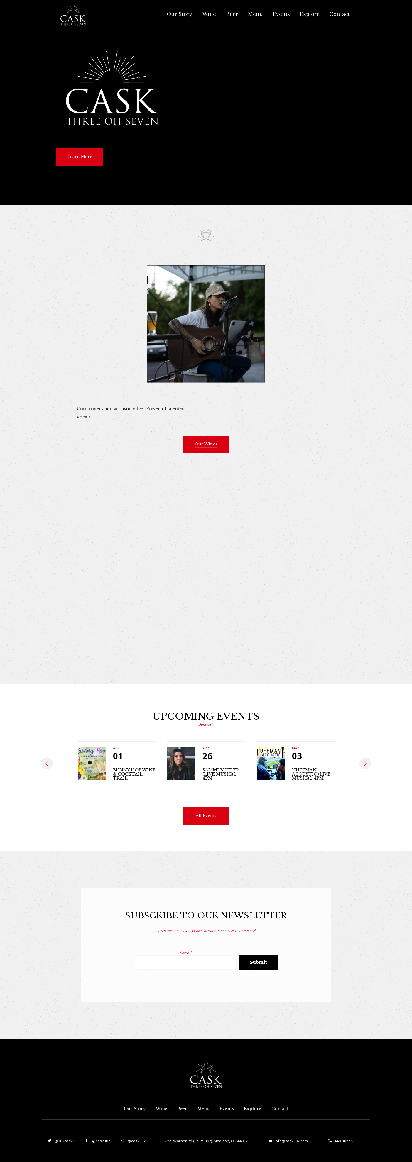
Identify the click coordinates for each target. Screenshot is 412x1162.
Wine (209, 14)
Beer (232, 14)
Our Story (179, 14)
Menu (255, 14)
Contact (340, 14)
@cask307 (100, 1141)
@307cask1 (64, 1141)
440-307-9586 (346, 1141)
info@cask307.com (291, 1141)
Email (185, 953)
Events (281, 14)
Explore (310, 14)
